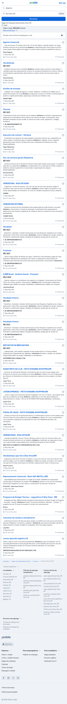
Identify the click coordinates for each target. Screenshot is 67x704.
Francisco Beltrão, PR (10, 577)
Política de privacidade (9, 692)
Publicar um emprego (30, 655)
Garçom (6, 109)
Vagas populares (50, 655)
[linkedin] (18, 678)
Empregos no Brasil (8, 671)
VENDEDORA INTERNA (13, 204)
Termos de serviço (8, 688)
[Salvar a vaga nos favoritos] (63, 42)
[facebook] (4, 678)
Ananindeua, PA (8, 579)
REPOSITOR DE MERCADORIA (16, 345)
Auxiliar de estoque (11, 89)
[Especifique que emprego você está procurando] (34, 8)
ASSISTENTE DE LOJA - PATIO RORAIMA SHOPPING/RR (27, 369)
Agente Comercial (11, 42)
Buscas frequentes (11, 567)
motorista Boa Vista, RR (51, 586)
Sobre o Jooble (7, 655)
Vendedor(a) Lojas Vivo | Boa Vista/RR (20, 456)
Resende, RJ (7, 596)
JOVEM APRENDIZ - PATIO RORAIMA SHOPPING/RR (25, 392)
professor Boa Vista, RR (51, 606)
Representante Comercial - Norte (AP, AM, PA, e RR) (25, 476)
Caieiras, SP (7, 585)
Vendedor (7, 227)
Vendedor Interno (11, 298)
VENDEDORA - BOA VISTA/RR (16, 183)
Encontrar (33, 19)
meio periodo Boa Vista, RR (52, 583)
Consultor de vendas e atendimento (19, 518)
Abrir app (62, 3)
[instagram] (8, 678)
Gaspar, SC (6, 588)
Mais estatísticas (10, 30)
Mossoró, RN (7, 582)
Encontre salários (50, 658)
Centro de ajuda (7, 667)
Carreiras (5, 664)
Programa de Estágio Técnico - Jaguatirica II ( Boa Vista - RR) (30, 497)
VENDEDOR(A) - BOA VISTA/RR (16, 435)
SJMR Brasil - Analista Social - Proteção (20, 274)
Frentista (7, 250)
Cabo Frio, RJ (7, 591)
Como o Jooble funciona (10, 658)
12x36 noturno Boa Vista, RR (53, 609)
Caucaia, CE (7, 574)
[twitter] (13, 678)
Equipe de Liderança (9, 661)
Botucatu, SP (7, 593)
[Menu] (3, 3)
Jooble (14, 700)
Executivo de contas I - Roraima (17, 135)
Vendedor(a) (8, 63)
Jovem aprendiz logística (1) (15, 538)
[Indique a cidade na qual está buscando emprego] (34, 13)
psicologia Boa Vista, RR (51, 603)
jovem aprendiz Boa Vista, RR (53, 576)
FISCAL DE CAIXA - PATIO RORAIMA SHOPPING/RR (25, 412)
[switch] (62, 35)
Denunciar (59, 57)
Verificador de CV (50, 661)
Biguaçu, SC (7, 599)
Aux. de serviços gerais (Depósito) (18, 158)
